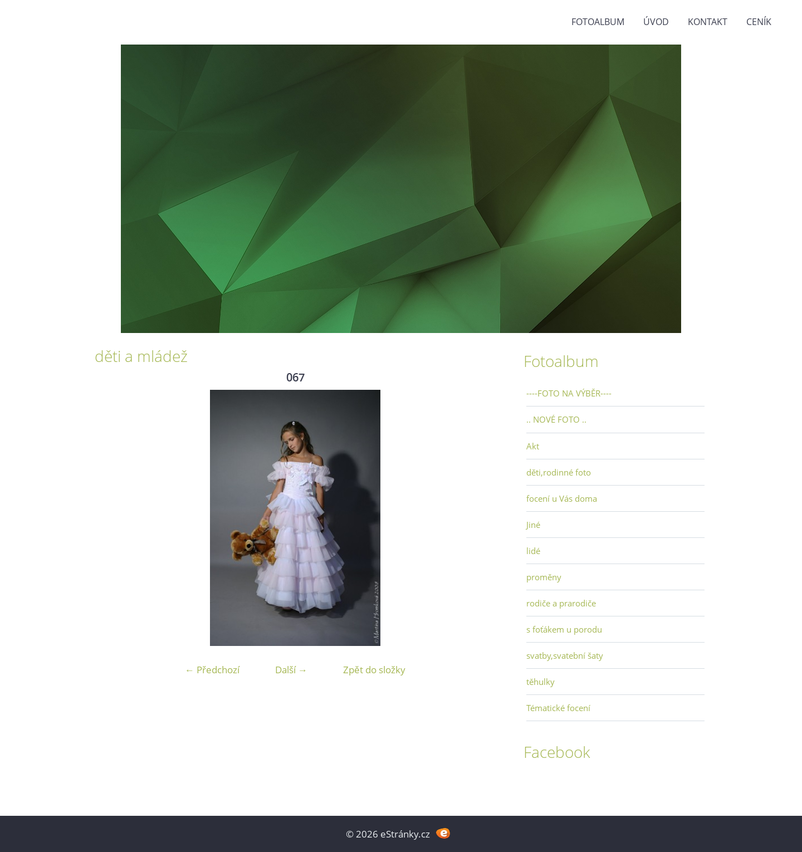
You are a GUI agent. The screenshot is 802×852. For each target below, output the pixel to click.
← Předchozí (212, 669)
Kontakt (707, 22)
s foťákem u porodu (564, 629)
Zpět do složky (374, 669)
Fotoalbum (597, 22)
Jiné (533, 524)
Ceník (758, 22)
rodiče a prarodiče (561, 603)
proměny (543, 576)
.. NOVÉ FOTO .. (556, 419)
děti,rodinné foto (558, 472)
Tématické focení (558, 707)
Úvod (656, 22)
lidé (533, 550)
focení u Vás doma (561, 498)
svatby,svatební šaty (564, 655)
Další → (291, 669)
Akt (532, 446)
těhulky (540, 681)
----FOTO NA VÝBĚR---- (569, 393)
